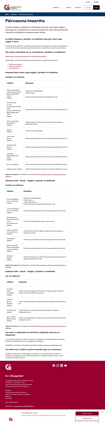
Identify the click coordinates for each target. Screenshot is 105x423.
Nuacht (68, 7)
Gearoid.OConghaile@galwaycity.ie (51, 345)
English (88, 2)
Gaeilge (96, 2)
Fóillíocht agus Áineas (26, 14)
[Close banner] (102, 401)
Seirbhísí (14, 14)
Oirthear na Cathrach (15, 64)
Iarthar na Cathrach (15, 66)
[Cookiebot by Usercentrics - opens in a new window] (10, 420)
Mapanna (78, 7)
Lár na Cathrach (14, 68)
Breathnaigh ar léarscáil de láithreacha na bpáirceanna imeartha (25, 56)
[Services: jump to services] (57, 7)
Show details (86, 419)
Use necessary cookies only (87, 412)
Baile (7, 14)
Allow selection (87, 407)
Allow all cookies (87, 403)
